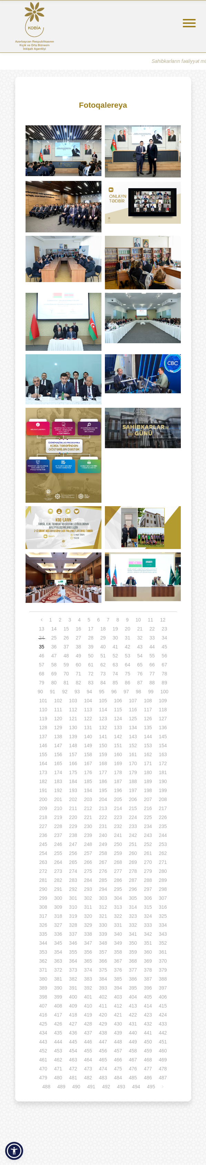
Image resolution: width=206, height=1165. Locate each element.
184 (73, 781)
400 (73, 997)
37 (66, 646)
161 (133, 754)
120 (58, 718)
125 (133, 718)
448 (118, 1041)
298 (163, 889)
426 (58, 1024)
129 (58, 727)
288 (148, 880)
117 (148, 709)
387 (148, 979)
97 (126, 691)
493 (121, 1086)
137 (43, 736)
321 (103, 916)
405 (148, 997)
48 (66, 655)
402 (103, 997)
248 (88, 844)
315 (148, 907)
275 (88, 871)
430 (118, 1024)
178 (118, 772)
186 (103, 781)
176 (88, 772)
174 (58, 772)
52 (115, 655)
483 (103, 1077)
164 (43, 763)
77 (152, 673)
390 (58, 988)
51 (103, 655)
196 (118, 790)
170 (133, 763)
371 (43, 970)
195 (103, 790)
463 (73, 1059)
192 (58, 790)
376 (118, 970)
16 (78, 629)
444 (58, 1041)
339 (103, 934)
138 (58, 736)
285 (103, 880)
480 (58, 1077)
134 (133, 727)
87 (140, 682)
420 (103, 1015)
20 (127, 629)
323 (133, 916)
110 (43, 709)
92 (65, 691)
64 (127, 664)
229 (73, 826)
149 (88, 745)
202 (73, 799)
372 (58, 970)
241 (118, 835)
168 (103, 763)
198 (148, 790)
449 (133, 1041)
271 (163, 862)
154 (163, 745)
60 (78, 664)
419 (88, 1015)
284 (88, 880)
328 (73, 925)
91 (53, 691)
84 (103, 682)
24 (42, 638)
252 (148, 844)
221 (88, 817)
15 (66, 629)
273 (58, 871)
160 (118, 754)
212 (88, 808)
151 (118, 745)
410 (88, 1006)
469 (163, 1059)
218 (43, 817)
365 (88, 961)
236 (43, 835)
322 (118, 916)
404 (133, 997)
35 (42, 646)
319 (73, 916)
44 (152, 646)
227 (43, 826)
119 (43, 718)
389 (43, 988)
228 (58, 826)
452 (43, 1050)
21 (140, 629)
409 (73, 1006)
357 (103, 952)
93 (77, 691)
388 (163, 979)
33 (152, 638)
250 (118, 844)
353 (43, 952)
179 (133, 772)
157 (73, 754)
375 (103, 970)
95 (102, 691)
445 (73, 1041)
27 (78, 638)
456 (103, 1050)
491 (91, 1086)
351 (148, 943)
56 (164, 655)
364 (73, 961)
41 (115, 646)
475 (118, 1068)
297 (148, 889)
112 (73, 709)
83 (91, 682)
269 (133, 862)
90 (40, 691)
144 (148, 736)
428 (88, 1024)
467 (133, 1059)
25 (54, 638)
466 (118, 1059)
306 (148, 898)
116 (133, 709)
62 (103, 664)
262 (163, 853)
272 (43, 871)
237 (58, 835)
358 (118, 952)
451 (163, 1041)
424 (163, 1015)
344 (43, 943)
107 (133, 700)
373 (73, 970)
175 (73, 772)
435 (58, 1033)
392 (88, 988)
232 (118, 826)
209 (43, 808)
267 (103, 862)
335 (43, 934)
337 (73, 934)
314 (133, 907)
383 (88, 979)
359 (133, 952)
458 (133, 1050)
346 (73, 943)
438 (103, 1033)
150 (103, 745)
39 (91, 646)
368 (133, 961)
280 (163, 871)
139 (73, 736)
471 (58, 1068)
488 (46, 1086)
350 (133, 943)
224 (133, 817)
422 (133, 1015)
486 (148, 1077)
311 (88, 907)
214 (118, 808)
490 (76, 1086)
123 (103, 718)
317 (43, 916)
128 (43, 727)
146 (43, 745)
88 (152, 682)
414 (148, 1006)
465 (103, 1059)
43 (140, 646)
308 (43, 907)
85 (115, 682)
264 (58, 862)
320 (88, 916)
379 (163, 970)
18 (103, 629)
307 (163, 898)
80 (54, 682)
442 (163, 1033)
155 (43, 754)
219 (58, 817)
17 (91, 629)
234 (148, 826)
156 (58, 754)
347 (88, 943)
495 (151, 1086)
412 (118, 1006)
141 (103, 736)
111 (58, 709)
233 (133, 826)
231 (103, 826)
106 (118, 700)
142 (118, 736)
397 (163, 988)
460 (163, 1050)
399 (58, 997)
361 (163, 952)
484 (118, 1077)
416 (43, 1015)
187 (118, 781)
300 (58, 898)
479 (43, 1077)
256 (73, 853)
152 (133, 745)
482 (88, 1077)
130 (73, 727)
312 (103, 907)
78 (164, 673)
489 (61, 1086)
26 (66, 638)
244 (163, 835)
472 (73, 1068)
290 (43, 889)
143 (133, 736)
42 (127, 646)
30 (115, 638)
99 (151, 691)
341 (133, 934)
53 (127, 655)
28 (91, 638)
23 (164, 629)
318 (58, 916)
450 (148, 1041)
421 (118, 1015)
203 (88, 799)
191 (43, 790)
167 (88, 763)
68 (42, 673)
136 (163, 727)
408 (58, 1006)
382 (73, 979)
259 (118, 853)
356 (88, 952)
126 (148, 718)
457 (118, 1050)
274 (73, 871)
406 (163, 997)
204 (103, 799)
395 (133, 988)
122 (88, 718)
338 (88, 934)
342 (148, 934)
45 (164, 646)
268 (118, 862)
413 (133, 1006)
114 (103, 709)
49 (78, 655)
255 (58, 853)
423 (148, 1015)
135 (148, 727)
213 (103, 808)
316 (163, 907)
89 (164, 682)
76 (140, 673)
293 (88, 889)
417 (58, 1015)
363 (58, 961)
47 (54, 655)
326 (43, 925)
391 (73, 988)
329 (88, 925)
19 (115, 629)
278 (133, 871)
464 (88, 1059)
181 (163, 772)
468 (148, 1059)
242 (133, 835)
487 (163, 1077)
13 (42, 629)
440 (133, 1033)
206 (133, 799)
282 (58, 880)
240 (103, 835)
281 (43, 880)
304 (118, 898)
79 (42, 682)
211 (73, 808)
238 (73, 835)
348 (103, 943)
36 (54, 646)
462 (58, 1059)
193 (73, 790)
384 (103, 979)
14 (54, 629)
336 (58, 934)
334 (163, 925)
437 (88, 1033)
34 (164, 638)
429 (103, 1024)
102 (58, 700)
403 (118, 997)
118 (163, 709)
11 (150, 620)
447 (103, 1041)
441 (148, 1033)
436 (73, 1033)
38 (78, 646)
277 (118, 871)
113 (88, 709)
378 (148, 970)
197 (133, 790)
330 (103, 925)
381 (58, 979)
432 (148, 1024)
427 (73, 1024)
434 (43, 1033)
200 (43, 799)
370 (163, 961)
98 (138, 691)
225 (148, 817)
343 (163, 934)
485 (133, 1077)
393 (103, 988)
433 (163, 1024)
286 (118, 880)
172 (163, 763)
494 (136, 1086)
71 (78, 673)
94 (89, 691)
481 (73, 1077)
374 (88, 970)
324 (148, 916)
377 (133, 970)
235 (163, 826)
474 (103, 1068)
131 (88, 727)
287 (133, 880)
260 (133, 853)
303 (103, 898)
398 (43, 997)
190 (163, 781)
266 (88, 862)
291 (58, 889)
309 (58, 907)
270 (148, 862)
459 (148, 1050)
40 (103, 646)
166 (73, 763)
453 (58, 1050)
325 (163, 916)
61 (91, 664)
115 (118, 709)
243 (148, 835)
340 (118, 934)
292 (73, 889)
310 (73, 907)
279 (148, 871)
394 (118, 988)
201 (58, 799)
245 (43, 844)
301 (73, 898)
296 (133, 889)
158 (88, 754)
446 (88, 1041)
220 (73, 817)
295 (118, 889)
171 (148, 763)
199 (163, 790)
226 (163, 817)
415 (163, 1006)
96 (114, 691)
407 (43, 1006)
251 (133, 844)
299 (43, 898)
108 (148, 700)
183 (58, 781)
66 (152, 664)
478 (163, 1068)
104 (88, 700)
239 (88, 835)
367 (118, 961)
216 (148, 808)
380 (43, 979)
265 (73, 862)
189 (148, 781)
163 (163, 754)
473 (88, 1068)
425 (43, 1024)
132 (103, 727)
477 (148, 1068)
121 (73, 718)
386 (133, 979)
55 (152, 655)
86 (127, 682)
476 (133, 1068)
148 (73, 745)
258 (103, 853)
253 (163, 844)
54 (140, 655)
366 (103, 961)
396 (148, 988)
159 (103, 754)
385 (118, 979)
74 (115, 673)
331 (118, 925)
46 (42, 655)
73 (103, 673)
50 (91, 655)
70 (66, 673)
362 (43, 961)
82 (78, 682)
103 (73, 700)
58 (54, 664)
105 (103, 700)
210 (58, 808)
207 (148, 799)
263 (43, 862)
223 (118, 817)
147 (58, 745)
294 (103, 889)
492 (106, 1086)
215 (133, 808)
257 (88, 853)
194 (88, 790)
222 (103, 817)
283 (73, 880)
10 (138, 620)
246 (58, 844)
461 (43, 1059)
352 (163, 943)
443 (43, 1041)
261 (148, 853)
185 (88, 781)
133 (118, 727)
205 (118, 799)
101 (43, 700)
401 (88, 997)
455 (88, 1050)
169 (118, 763)
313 (118, 907)
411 (103, 1006)
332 (133, 925)
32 (140, 638)
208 (163, 799)
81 (66, 682)
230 (88, 826)
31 (127, 638)
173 (43, 772)
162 (148, 754)
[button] (14, 1151)
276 (103, 871)
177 (103, 772)
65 (140, 664)
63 (115, 664)
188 (133, 781)
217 (163, 808)
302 (88, 898)
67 (164, 664)
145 (163, 736)
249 (103, 844)
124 (118, 718)
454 (73, 1050)
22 (152, 629)
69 (54, 673)
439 (118, 1033)
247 (73, 844)
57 (42, 664)
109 (163, 700)
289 (163, 880)
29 (103, 638)
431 (133, 1024)
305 (133, 898)
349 (118, 943)
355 (73, 952)
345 (58, 943)
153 (148, 745)
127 (163, 718)
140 (88, 736)
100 (164, 691)
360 (148, 952)
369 (148, 961)
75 (127, 673)
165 (58, 763)
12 (163, 620)
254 (43, 853)
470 (43, 1068)
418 (73, 1015)
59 (66, 664)
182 (43, 781)
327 (58, 925)
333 (148, 925)
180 (148, 772)
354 (58, 952)
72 (91, 673)
